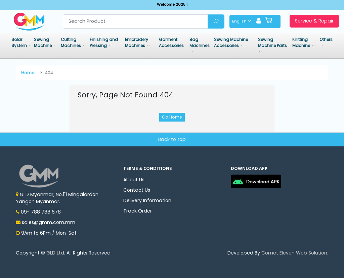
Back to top (172, 139)
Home (28, 73)
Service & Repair (314, 20)
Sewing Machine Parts (272, 42)
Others (326, 39)
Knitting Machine (301, 42)
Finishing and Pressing (104, 42)
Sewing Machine (43, 42)
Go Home (172, 117)
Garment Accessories (171, 42)
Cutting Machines (71, 42)
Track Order (137, 210)
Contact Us (136, 190)
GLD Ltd (55, 252)
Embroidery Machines (136, 42)
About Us (133, 179)
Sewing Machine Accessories (231, 42)
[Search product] (135, 21)
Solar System (19, 42)
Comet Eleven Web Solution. (294, 252)
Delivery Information (147, 200)
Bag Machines (199, 42)
